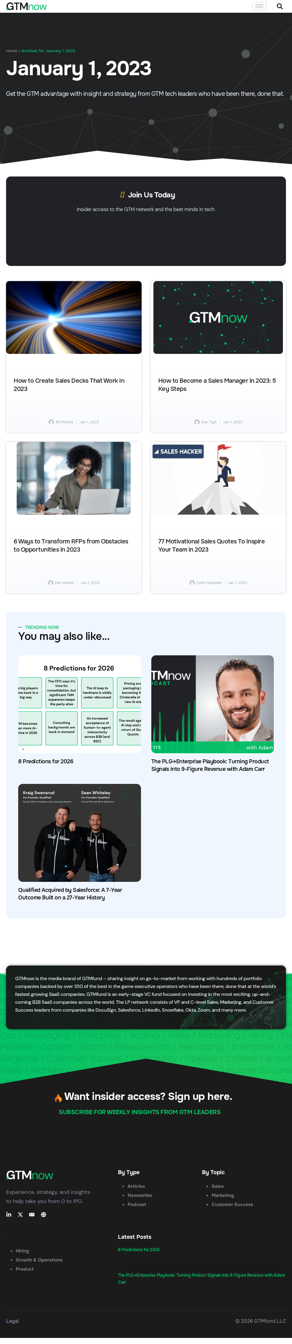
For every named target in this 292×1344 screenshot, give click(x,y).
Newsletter (140, 1195)
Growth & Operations (39, 1260)
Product (25, 1269)
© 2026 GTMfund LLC (260, 1321)
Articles (136, 1186)
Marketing (223, 1195)
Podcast (137, 1204)
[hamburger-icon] (259, 6)
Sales (218, 1186)
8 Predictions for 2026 (45, 761)
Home (11, 51)
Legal (12, 1321)
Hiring (22, 1251)
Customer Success (232, 1204)
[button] (279, 6)
